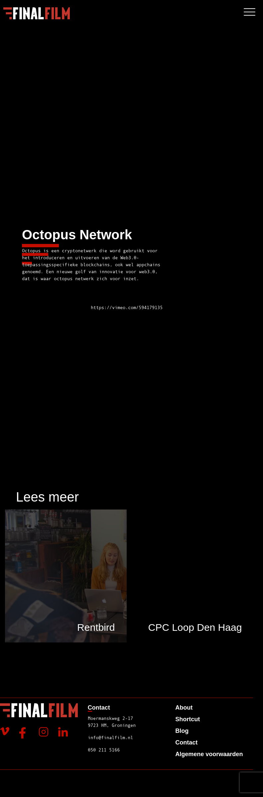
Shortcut (187, 719)
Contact (186, 742)
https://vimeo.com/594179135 (127, 307)
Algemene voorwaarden (209, 754)
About (184, 707)
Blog (182, 731)
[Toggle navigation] (249, 13)
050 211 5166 (104, 749)
